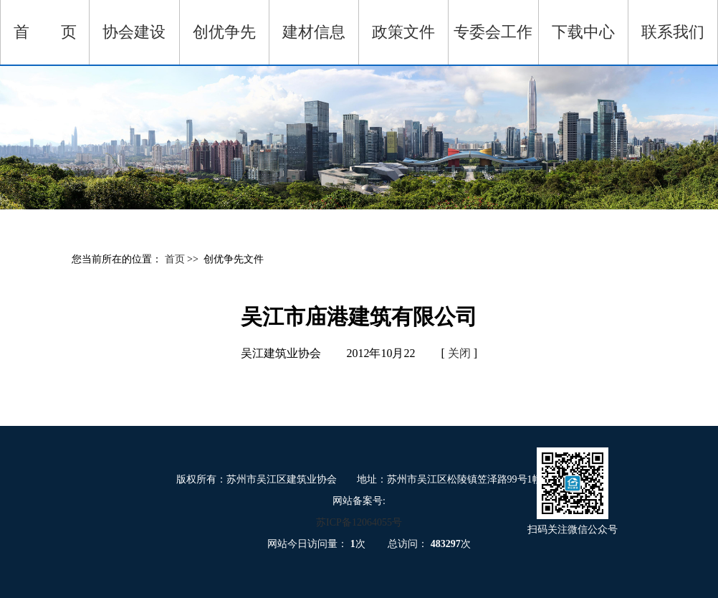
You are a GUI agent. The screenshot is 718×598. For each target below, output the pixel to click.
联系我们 (672, 32)
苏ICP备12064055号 (359, 522)
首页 (176, 259)
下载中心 (583, 32)
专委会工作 (493, 32)
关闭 (459, 353)
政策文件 (403, 32)
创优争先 (224, 32)
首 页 (45, 32)
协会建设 (134, 32)
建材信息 (313, 32)
